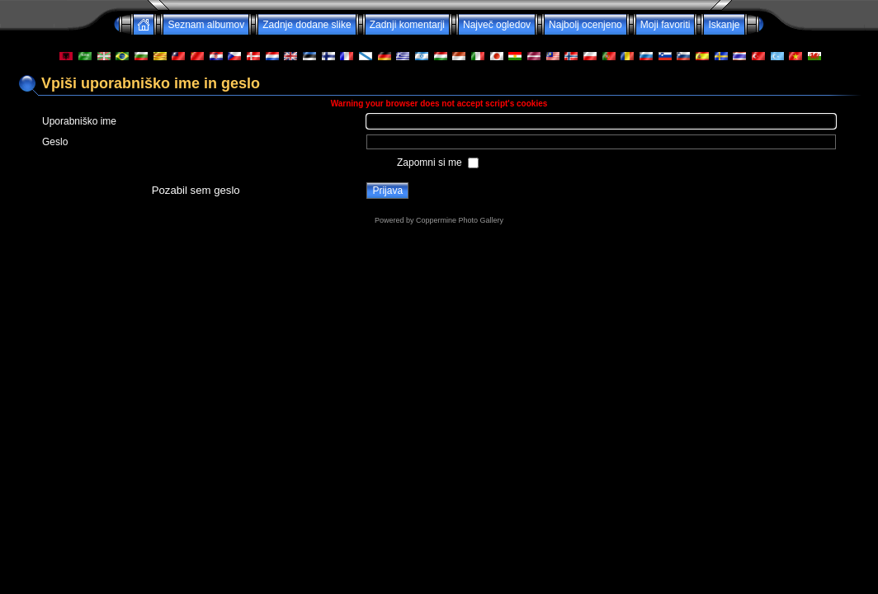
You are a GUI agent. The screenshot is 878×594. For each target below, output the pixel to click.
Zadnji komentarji (407, 25)
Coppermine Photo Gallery (459, 220)
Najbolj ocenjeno (585, 25)
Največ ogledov (497, 25)
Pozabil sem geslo (196, 190)
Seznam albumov (206, 25)
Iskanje (723, 25)
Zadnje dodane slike (306, 25)
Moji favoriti (665, 25)
